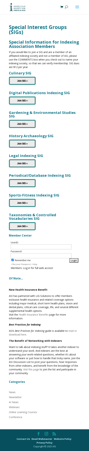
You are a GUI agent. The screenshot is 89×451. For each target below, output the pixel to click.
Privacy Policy (44, 442)
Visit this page (31, 369)
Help (35, 264)
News (12, 392)
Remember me (21, 260)
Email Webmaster (42, 438)
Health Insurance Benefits (34, 314)
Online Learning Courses (23, 412)
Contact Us (23, 438)
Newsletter (15, 397)
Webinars (14, 407)
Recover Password (21, 264)
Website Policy (63, 438)
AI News (14, 402)
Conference (15, 417)
